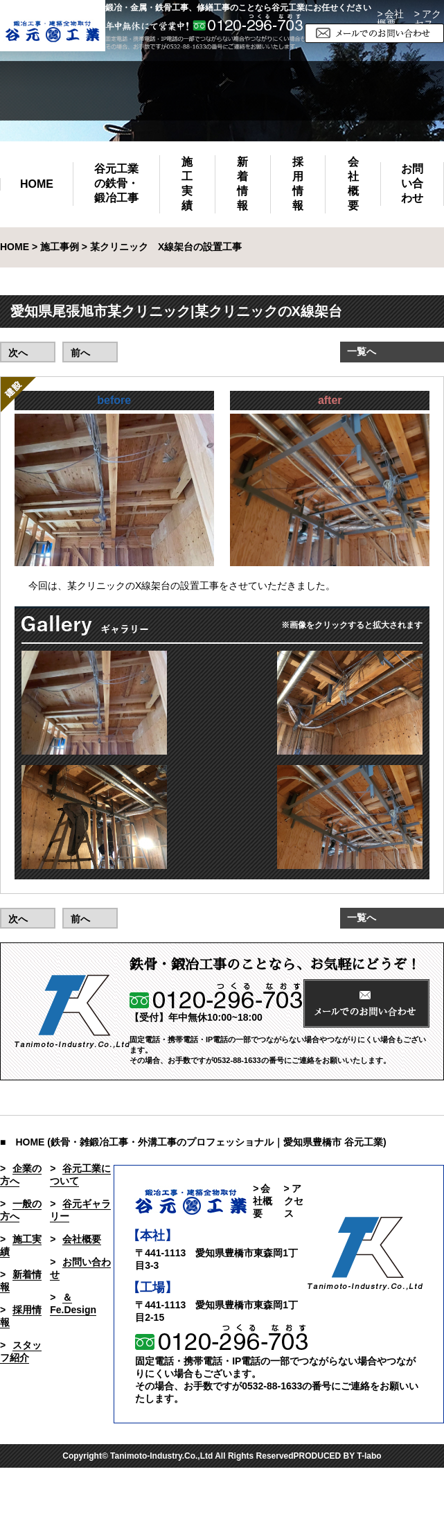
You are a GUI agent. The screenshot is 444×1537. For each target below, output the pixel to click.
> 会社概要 (390, 18)
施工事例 (59, 246)
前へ (80, 352)
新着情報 (242, 183)
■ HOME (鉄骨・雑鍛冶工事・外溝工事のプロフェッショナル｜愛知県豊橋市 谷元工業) (193, 1142)
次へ (18, 352)
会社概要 (353, 183)
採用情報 (297, 183)
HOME (36, 184)
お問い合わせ (412, 183)
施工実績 (187, 183)
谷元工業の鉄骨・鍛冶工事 (116, 183)
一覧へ (361, 351)
